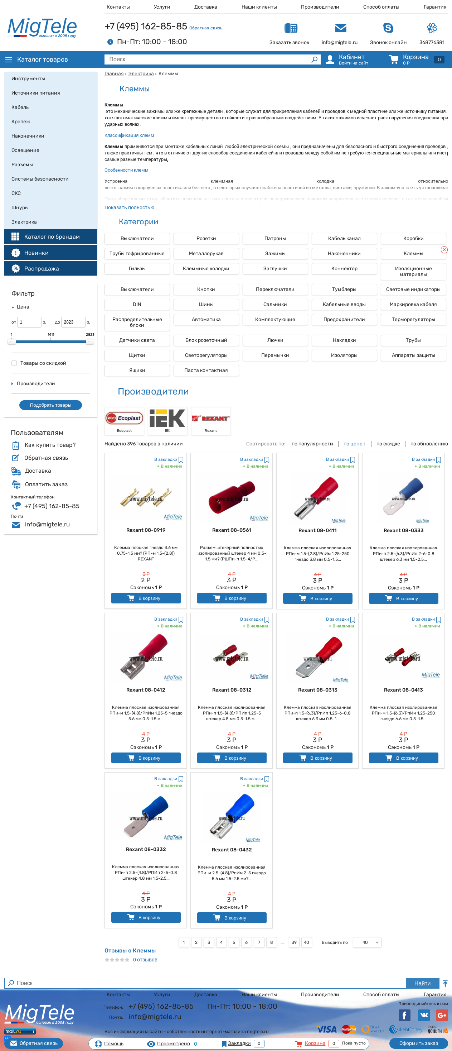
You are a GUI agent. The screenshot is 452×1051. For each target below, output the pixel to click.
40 (306, 942)
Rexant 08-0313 (317, 690)
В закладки (165, 459)
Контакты (118, 7)
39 (294, 942)
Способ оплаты (381, 7)
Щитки (137, 355)
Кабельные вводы (344, 304)
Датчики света (137, 340)
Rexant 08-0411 (317, 530)
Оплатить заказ (46, 484)
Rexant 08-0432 (232, 850)
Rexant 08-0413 (403, 690)
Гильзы (137, 269)
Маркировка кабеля (413, 304)
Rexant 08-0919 (146, 530)
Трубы (413, 340)
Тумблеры (344, 289)
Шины (206, 304)
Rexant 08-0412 (145, 690)
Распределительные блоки (137, 322)
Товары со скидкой (38, 363)
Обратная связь (205, 27)
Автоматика (206, 319)
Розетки (206, 238)
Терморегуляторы (413, 319)
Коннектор (344, 269)
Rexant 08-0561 (231, 530)
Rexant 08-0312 (232, 690)
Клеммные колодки (206, 269)
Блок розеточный (206, 340)
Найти (422, 983)
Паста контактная (206, 370)
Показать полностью (129, 207)
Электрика (141, 74)
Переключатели (275, 289)
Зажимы (275, 253)
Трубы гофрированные (137, 253)
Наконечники (344, 253)
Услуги (162, 7)
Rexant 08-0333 (404, 530)
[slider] (11, 341)
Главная (114, 74)
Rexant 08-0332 (146, 849)
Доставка (205, 7)
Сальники (275, 304)
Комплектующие (275, 319)
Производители (320, 7)
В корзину (143, 597)
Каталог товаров (36, 59)
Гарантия (435, 7)
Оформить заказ (418, 1043)
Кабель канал (344, 238)
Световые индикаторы (413, 289)
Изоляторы (344, 355)
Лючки (275, 340)
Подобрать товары (51, 405)
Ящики (137, 370)
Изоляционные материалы (413, 271)
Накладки (344, 340)
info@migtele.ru (47, 524)
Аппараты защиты (413, 355)
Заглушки (275, 269)
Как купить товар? (50, 445)
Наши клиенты (259, 7)
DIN (137, 304)
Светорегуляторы (206, 355)
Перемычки (275, 355)
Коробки (413, 238)
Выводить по (335, 942)
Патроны (275, 238)
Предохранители (344, 319)
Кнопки (206, 289)
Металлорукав (206, 253)
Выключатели (137, 238)
